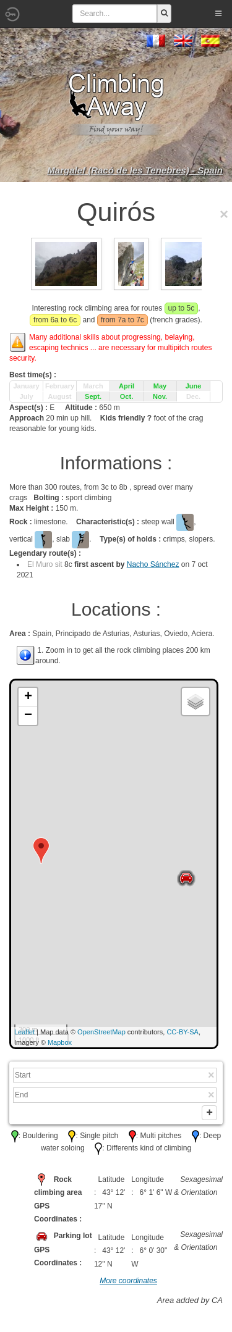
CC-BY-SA (182, 1032)
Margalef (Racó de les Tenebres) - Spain (135, 170)
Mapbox (60, 1042)
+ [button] (28, 697)
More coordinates (128, 1283)
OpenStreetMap (101, 1032)
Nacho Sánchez (153, 564)
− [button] (28, 715)
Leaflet (24, 1032)
